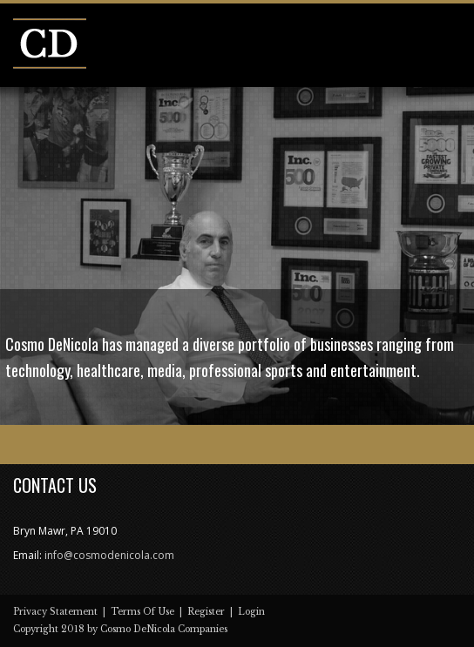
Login (251, 611)
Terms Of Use (142, 611)
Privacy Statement (55, 611)
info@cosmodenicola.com (109, 555)
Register (206, 611)
